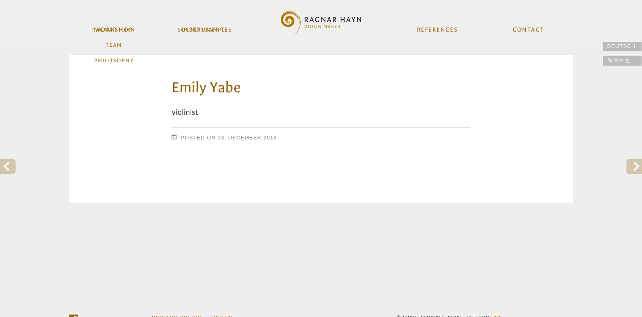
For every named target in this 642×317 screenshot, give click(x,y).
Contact (527, 28)
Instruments (205, 28)
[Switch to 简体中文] (622, 61)
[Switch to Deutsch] (622, 46)
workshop (114, 28)
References (437, 28)
